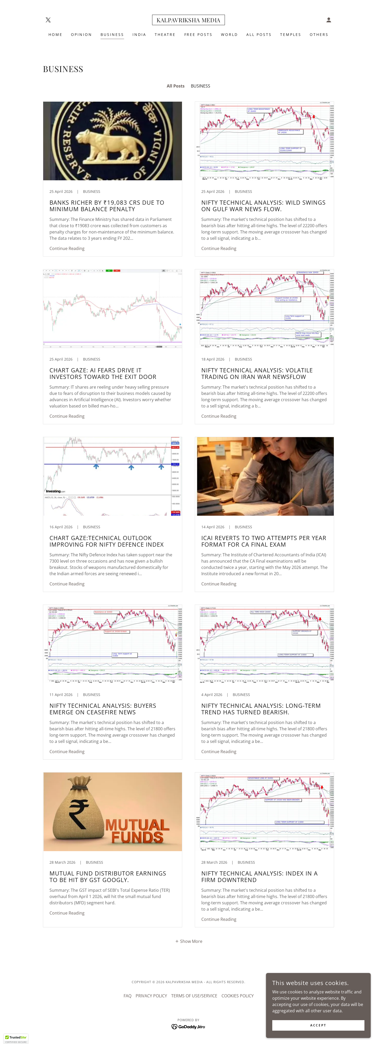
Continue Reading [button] (67, 248)
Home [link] (55, 34)
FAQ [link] (127, 996)
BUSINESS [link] (112, 34)
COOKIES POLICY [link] (237, 996)
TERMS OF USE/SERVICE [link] (194, 996)
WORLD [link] (229, 34)
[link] (48, 20)
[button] (329, 20)
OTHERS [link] (319, 34)
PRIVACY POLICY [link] (151, 996)
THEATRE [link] (165, 34)
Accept (318, 1025)
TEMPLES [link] (290, 34)
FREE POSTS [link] (198, 34)
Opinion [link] (81, 34)
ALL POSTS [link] (259, 34)
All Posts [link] (176, 86)
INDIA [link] (139, 34)
